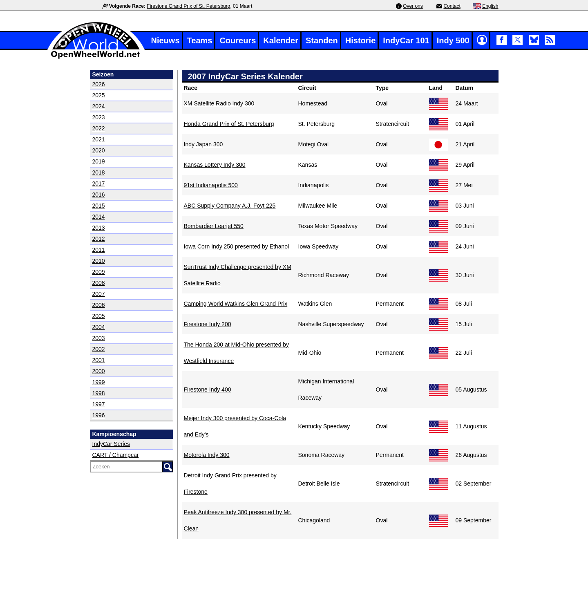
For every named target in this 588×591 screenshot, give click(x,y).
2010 (98, 260)
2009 (98, 272)
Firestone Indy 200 (207, 324)
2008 (98, 283)
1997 (98, 404)
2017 (98, 183)
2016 (98, 194)
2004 (98, 327)
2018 (98, 172)
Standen (322, 40)
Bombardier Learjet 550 (214, 226)
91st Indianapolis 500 (211, 185)
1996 (98, 415)
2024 (98, 106)
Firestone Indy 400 (207, 389)
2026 (98, 84)
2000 (98, 371)
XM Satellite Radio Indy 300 (219, 103)
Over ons (413, 6)
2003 (98, 338)
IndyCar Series (111, 444)
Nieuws (165, 40)
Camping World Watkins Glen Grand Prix (236, 303)
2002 (98, 349)
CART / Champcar (115, 455)
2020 (98, 150)
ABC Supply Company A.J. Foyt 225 (230, 205)
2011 (98, 249)
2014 (98, 216)
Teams (199, 40)
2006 (98, 305)
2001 (98, 360)
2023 (98, 117)
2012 (98, 238)
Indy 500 (453, 40)
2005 (98, 316)
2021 (98, 139)
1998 (98, 393)
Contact (451, 6)
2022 (98, 128)
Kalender (280, 40)
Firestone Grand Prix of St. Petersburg (188, 6)
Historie (360, 40)
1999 (98, 382)
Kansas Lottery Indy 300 (215, 164)
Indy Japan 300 (203, 144)
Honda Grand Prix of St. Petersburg (229, 124)
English (490, 6)
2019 (98, 161)
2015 (98, 205)
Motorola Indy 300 (207, 455)
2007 (98, 294)
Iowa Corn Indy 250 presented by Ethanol (236, 246)
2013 (98, 227)
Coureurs (237, 40)
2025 (98, 95)
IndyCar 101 (406, 40)
